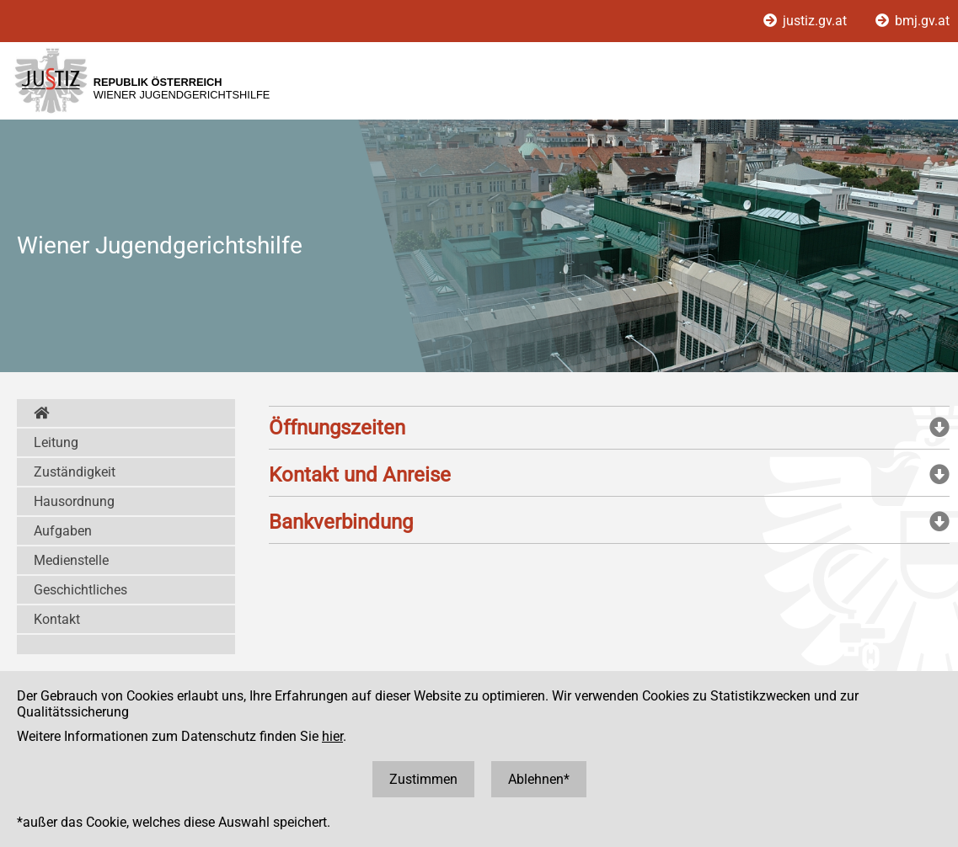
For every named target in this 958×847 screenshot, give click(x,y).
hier (332, 736)
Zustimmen (423, 779)
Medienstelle (71, 560)
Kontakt (57, 619)
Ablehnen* (539, 779)
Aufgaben (63, 531)
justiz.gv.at (806, 21)
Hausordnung (74, 501)
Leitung (56, 442)
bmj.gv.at (912, 21)
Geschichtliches (80, 590)
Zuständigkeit (74, 472)
